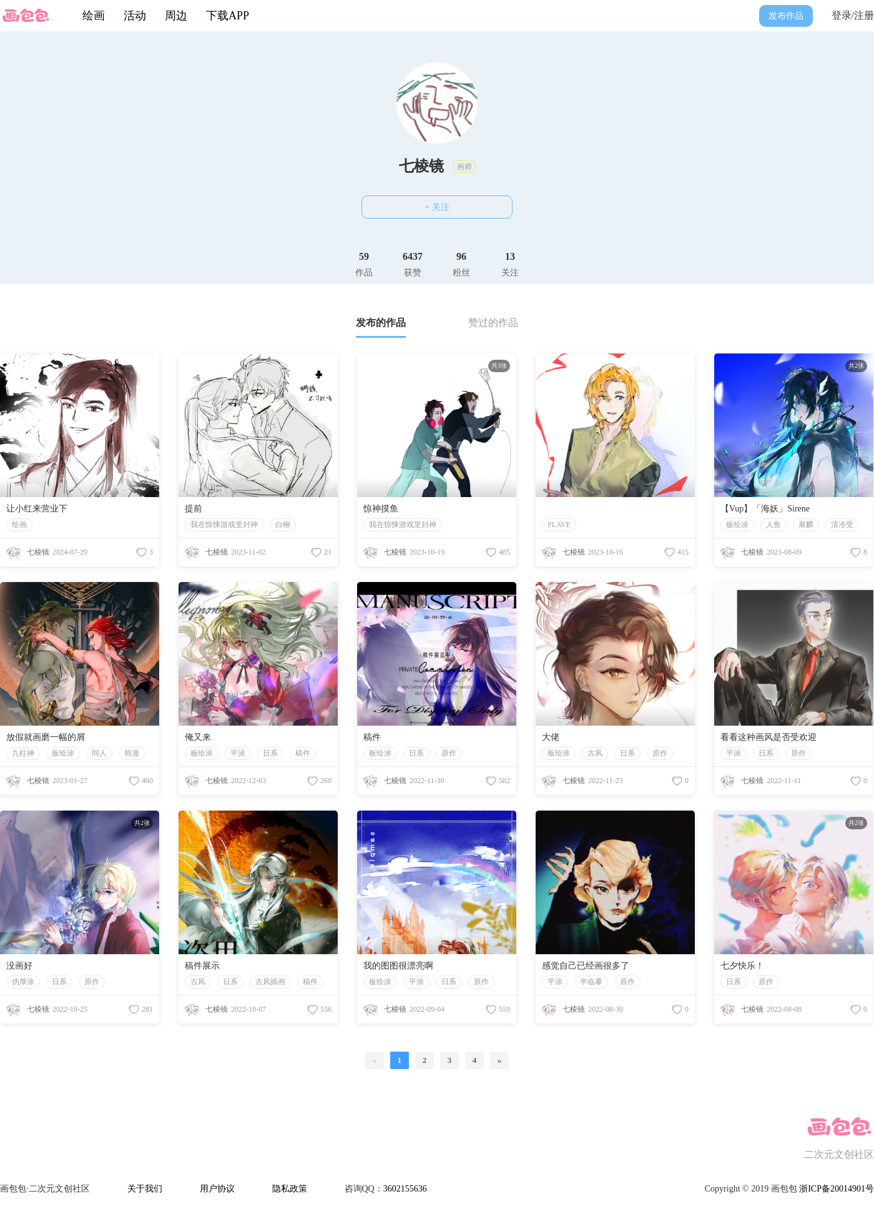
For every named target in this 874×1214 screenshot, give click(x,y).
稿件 (302, 753)
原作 (448, 753)
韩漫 (131, 753)
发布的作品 (381, 322)
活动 (135, 15)
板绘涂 (737, 524)
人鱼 (773, 524)
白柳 (282, 524)
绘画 (93, 15)
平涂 (237, 753)
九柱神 (23, 753)
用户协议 (217, 1188)
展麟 (805, 524)
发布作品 (785, 16)
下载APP (227, 15)
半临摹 (591, 981)
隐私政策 (289, 1188)
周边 (176, 15)
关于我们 (144, 1188)
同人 (99, 753)
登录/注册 (853, 15)
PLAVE (559, 524)
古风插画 (270, 981)
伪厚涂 (23, 981)
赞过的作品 (493, 322)
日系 (270, 753)
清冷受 (842, 524)
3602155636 (405, 1188)
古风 (594, 753)
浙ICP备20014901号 (836, 1188)
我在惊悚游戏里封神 (224, 524)
